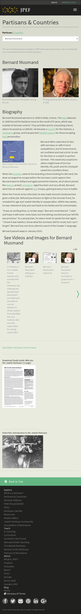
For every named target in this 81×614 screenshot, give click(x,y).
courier (51, 129)
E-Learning (9, 531)
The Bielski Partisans (15, 545)
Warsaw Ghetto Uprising (16, 542)
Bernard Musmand (20, 62)
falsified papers (47, 132)
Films (7, 507)
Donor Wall (10, 580)
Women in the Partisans (16, 549)
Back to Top (14, 481)
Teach (7, 528)
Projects (8, 562)
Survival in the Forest (15, 538)
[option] (13, 294)
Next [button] (77, 294)
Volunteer (9, 566)
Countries (18, 32)
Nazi (64, 117)
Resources (9, 514)
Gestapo (17, 173)
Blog (6, 587)
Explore (8, 489)
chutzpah (73, 166)
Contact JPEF (11, 584)
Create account (69, 2)
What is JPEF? (11, 559)
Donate (8, 577)
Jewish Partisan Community (18, 521)
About (7, 555)
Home (7, 590)
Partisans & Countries (15, 496)
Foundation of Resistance (17, 525)
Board (7, 569)
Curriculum (10, 535)
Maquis (10, 185)
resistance (7, 132)
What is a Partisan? (14, 493)
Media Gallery (11, 518)
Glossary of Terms (16, 593)
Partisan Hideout (12, 500)
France (32, 347)
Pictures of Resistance (15, 552)
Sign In (54, 2)
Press (7, 573)
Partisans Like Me (13, 510)
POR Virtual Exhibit (14, 503)
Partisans (7, 32)
